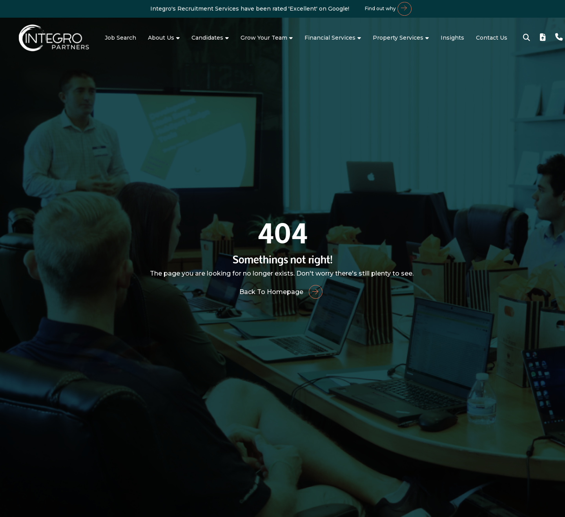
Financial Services (329, 37)
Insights (452, 37)
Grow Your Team (264, 37)
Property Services (398, 37)
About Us (161, 37)
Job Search (120, 37)
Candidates (207, 37)
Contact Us (491, 37)
